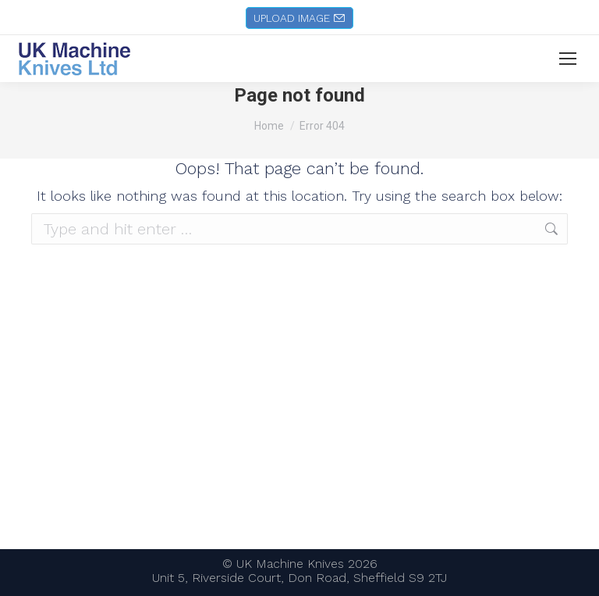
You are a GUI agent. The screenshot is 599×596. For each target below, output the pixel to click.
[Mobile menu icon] (567, 58)
